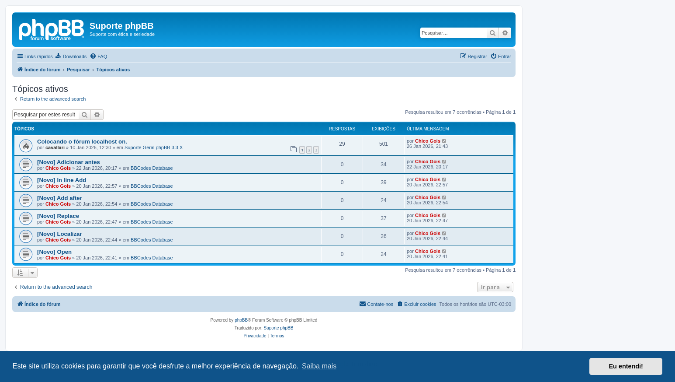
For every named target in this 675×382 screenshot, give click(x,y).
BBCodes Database (152, 168)
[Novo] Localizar (59, 234)
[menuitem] (71, 56)
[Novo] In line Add (61, 180)
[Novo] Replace (58, 216)
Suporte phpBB (279, 328)
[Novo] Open (54, 252)
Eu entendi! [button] (626, 366)
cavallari (55, 147)
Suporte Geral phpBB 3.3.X (154, 147)
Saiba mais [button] (319, 366)
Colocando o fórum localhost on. (82, 141)
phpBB (241, 320)
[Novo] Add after (59, 198)
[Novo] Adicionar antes (68, 162)
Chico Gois (427, 141)
